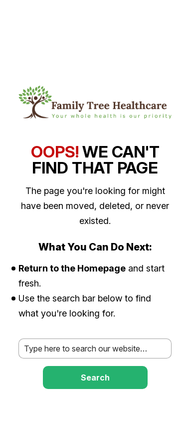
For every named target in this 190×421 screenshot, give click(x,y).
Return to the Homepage (72, 268)
